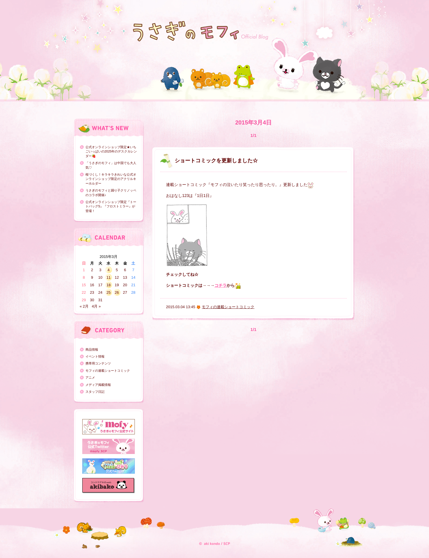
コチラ (220, 285)
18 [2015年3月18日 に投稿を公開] (109, 285)
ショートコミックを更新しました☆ (216, 160)
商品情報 (91, 349)
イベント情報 (95, 356)
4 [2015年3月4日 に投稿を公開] (108, 270)
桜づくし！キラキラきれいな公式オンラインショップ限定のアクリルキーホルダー (110, 179)
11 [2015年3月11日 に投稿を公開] (109, 277)
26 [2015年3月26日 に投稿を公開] (117, 292)
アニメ (90, 377)
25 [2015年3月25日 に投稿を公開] (109, 292)
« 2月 (84, 306)
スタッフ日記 (95, 391)
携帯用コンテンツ (98, 363)
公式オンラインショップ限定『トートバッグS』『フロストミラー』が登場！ (110, 206)
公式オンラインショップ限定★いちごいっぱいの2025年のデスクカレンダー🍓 (111, 151)
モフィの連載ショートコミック (107, 370)
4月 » (96, 306)
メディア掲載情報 (98, 384)
